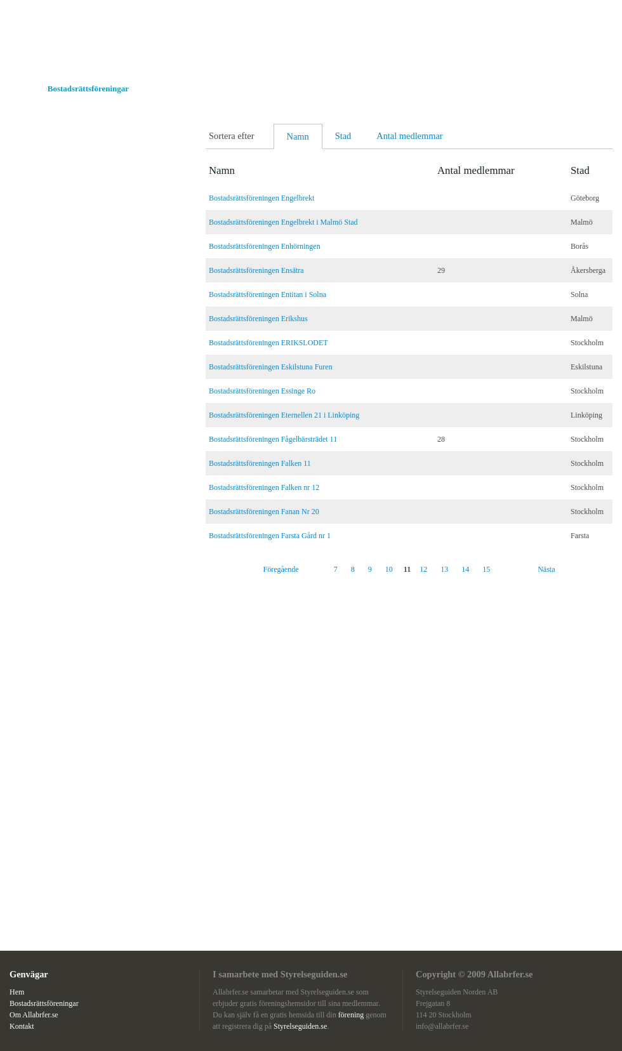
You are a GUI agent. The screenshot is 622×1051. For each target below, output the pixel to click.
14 (465, 569)
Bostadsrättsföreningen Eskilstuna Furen (271, 366)
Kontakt (240, 88)
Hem (18, 88)
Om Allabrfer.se (177, 88)
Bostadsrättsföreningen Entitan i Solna (267, 294)
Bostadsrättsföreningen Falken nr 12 (264, 487)
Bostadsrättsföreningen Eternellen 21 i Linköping (284, 415)
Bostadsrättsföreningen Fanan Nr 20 (264, 511)
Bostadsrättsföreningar (88, 88)
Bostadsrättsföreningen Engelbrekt (261, 198)
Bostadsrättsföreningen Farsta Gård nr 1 (270, 535)
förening (352, 1014)
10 (389, 569)
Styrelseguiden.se (300, 1026)
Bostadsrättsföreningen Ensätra (256, 270)
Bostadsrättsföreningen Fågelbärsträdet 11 (273, 439)
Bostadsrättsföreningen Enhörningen (265, 246)
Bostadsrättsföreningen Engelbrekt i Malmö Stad (283, 222)
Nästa (546, 569)
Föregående (281, 569)
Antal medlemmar (409, 136)
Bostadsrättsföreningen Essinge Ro (262, 391)
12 (423, 569)
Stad (343, 136)
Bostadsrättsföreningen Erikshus (258, 318)
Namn (298, 136)
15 (486, 569)
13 (444, 569)
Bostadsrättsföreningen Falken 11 (260, 463)
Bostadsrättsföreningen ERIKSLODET (268, 342)
